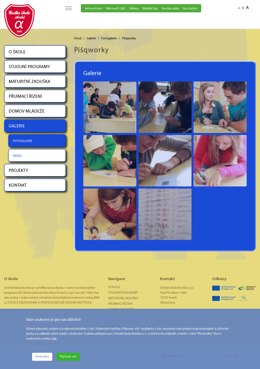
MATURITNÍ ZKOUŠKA (29, 81)
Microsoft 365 (115, 8)
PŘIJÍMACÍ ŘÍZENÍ (25, 96)
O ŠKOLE (17, 52)
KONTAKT (18, 185)
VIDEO (17, 156)
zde (54, 338)
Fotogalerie (109, 38)
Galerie (91, 38)
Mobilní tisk (150, 8)
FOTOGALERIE (22, 141)
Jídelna (133, 8)
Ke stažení (190, 8)
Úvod (77, 38)
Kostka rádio (170, 8)
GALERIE (17, 126)
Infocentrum (93, 8)
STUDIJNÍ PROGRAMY (29, 67)
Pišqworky (129, 38)
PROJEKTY (18, 170)
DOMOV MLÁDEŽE (26, 111)
